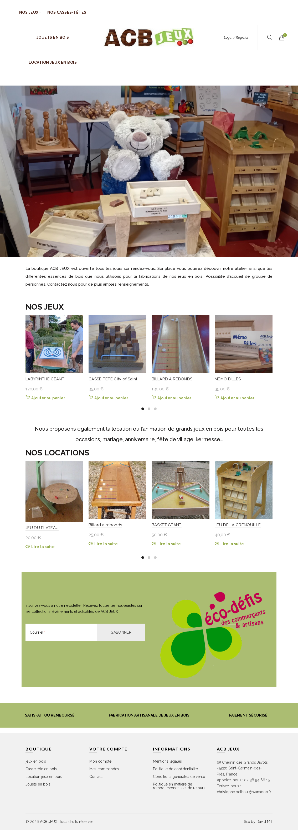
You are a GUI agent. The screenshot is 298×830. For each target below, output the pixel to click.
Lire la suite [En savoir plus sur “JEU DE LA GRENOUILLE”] (232, 544)
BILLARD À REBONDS (172, 379)
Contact (95, 776)
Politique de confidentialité (175, 769)
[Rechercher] (270, 37)
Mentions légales (167, 761)
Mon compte (100, 761)
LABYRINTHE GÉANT (44, 379)
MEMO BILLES (228, 379)
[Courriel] (61, 632)
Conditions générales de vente (179, 776)
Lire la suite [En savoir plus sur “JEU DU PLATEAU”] (43, 547)
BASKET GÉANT (167, 525)
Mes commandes (104, 769)
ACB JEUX (48, 821)
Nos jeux (29, 12)
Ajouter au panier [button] (48, 398)
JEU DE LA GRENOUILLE (238, 525)
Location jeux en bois (53, 62)
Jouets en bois (53, 37)
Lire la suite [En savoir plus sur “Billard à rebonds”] (106, 544)
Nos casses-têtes (66, 12)
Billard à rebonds (105, 525)
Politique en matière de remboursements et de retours (179, 786)
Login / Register (236, 37)
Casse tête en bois (41, 769)
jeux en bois (35, 761)
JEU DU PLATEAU (42, 527)
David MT (264, 821)
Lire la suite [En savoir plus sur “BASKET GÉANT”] (169, 544)
